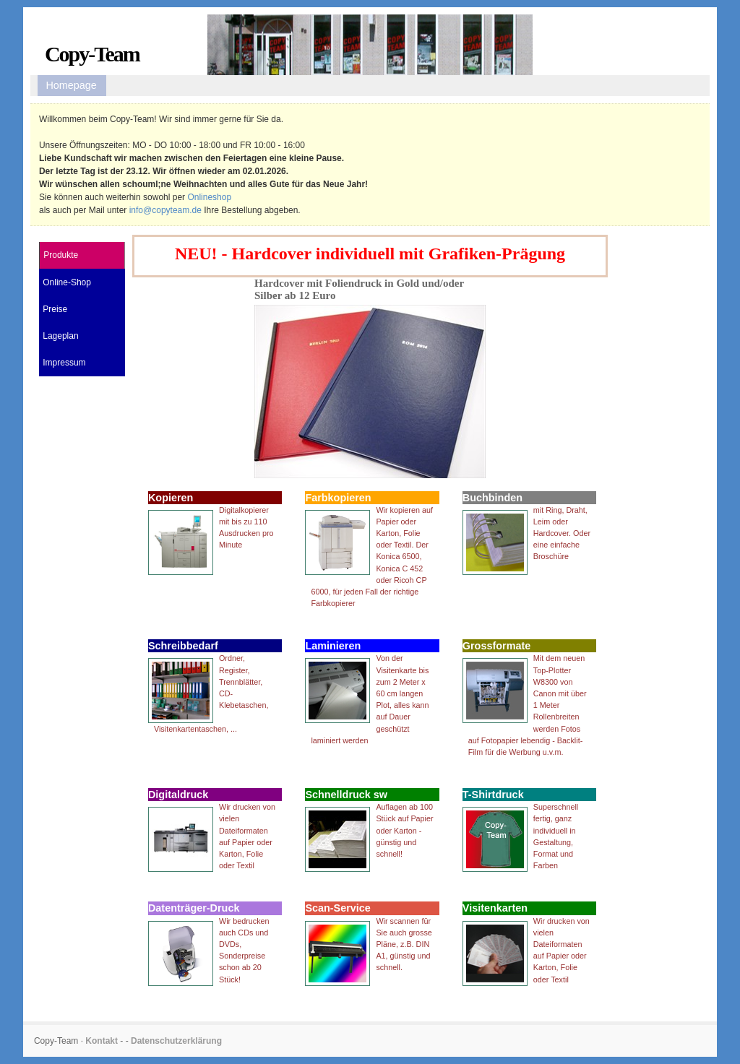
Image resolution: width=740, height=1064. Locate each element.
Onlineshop (209, 197)
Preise (55, 309)
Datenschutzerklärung (176, 1041)
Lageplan (60, 336)
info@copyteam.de (165, 210)
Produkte (60, 255)
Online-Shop (67, 282)
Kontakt (101, 1041)
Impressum (64, 363)
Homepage (71, 85)
